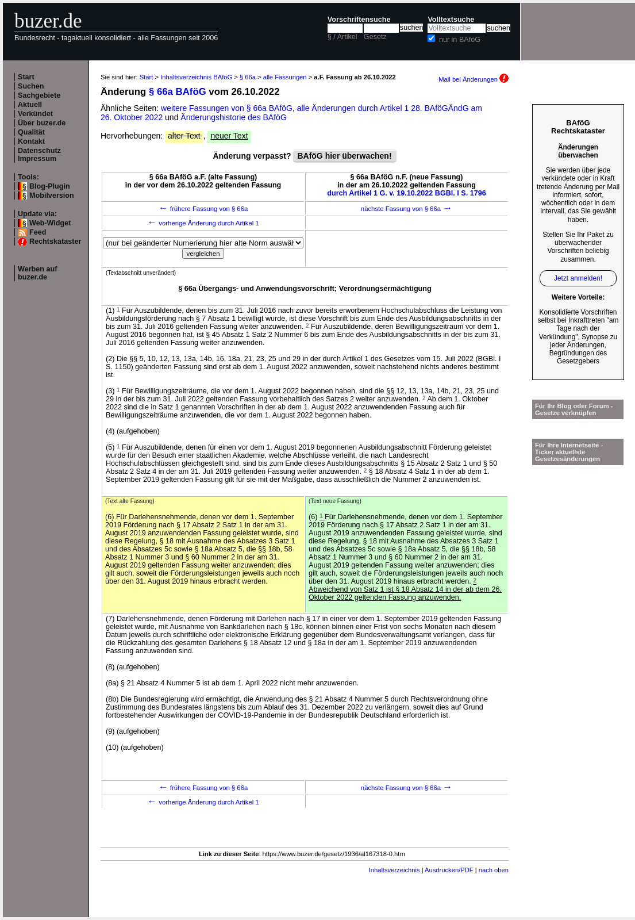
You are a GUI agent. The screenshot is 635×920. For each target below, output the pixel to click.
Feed (37, 232)
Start (26, 77)
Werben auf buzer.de (37, 273)
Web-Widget (50, 223)
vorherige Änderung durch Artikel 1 (203, 223)
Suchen (31, 86)
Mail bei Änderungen (473, 79)
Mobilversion (51, 195)
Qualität (31, 132)
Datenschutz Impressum (39, 155)
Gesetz (375, 37)
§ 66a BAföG (177, 91)
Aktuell (30, 105)
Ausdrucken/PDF (449, 870)
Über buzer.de (42, 123)
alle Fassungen (285, 77)
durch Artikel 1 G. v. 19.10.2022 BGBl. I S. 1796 (406, 193)
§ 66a (248, 77)
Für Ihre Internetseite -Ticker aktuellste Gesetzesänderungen (569, 452)
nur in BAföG (459, 40)
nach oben (494, 870)
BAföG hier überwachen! (344, 155)
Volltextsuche (451, 20)
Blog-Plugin (49, 186)
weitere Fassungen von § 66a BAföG (227, 108)
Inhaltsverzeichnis (394, 870)
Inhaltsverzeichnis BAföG (196, 77)
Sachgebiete (39, 95)
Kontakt (31, 141)
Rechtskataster (55, 241)
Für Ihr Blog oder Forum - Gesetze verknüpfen (574, 409)
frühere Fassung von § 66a (203, 208)
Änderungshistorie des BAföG (233, 117)
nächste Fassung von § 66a (406, 208)
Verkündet (35, 114)
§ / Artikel (342, 37)
